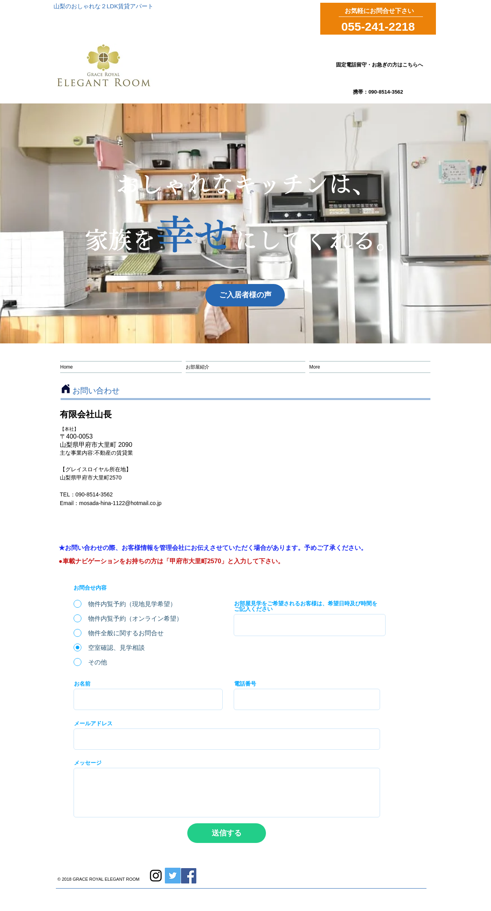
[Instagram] (156, 875)
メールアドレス (93, 723)
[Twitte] (173, 875)
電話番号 (245, 683)
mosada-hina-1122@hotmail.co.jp (120, 503)
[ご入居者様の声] (245, 295)
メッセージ (88, 762)
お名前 (82, 683)
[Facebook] (188, 875)
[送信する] (226, 833)
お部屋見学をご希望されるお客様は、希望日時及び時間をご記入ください (305, 606)
